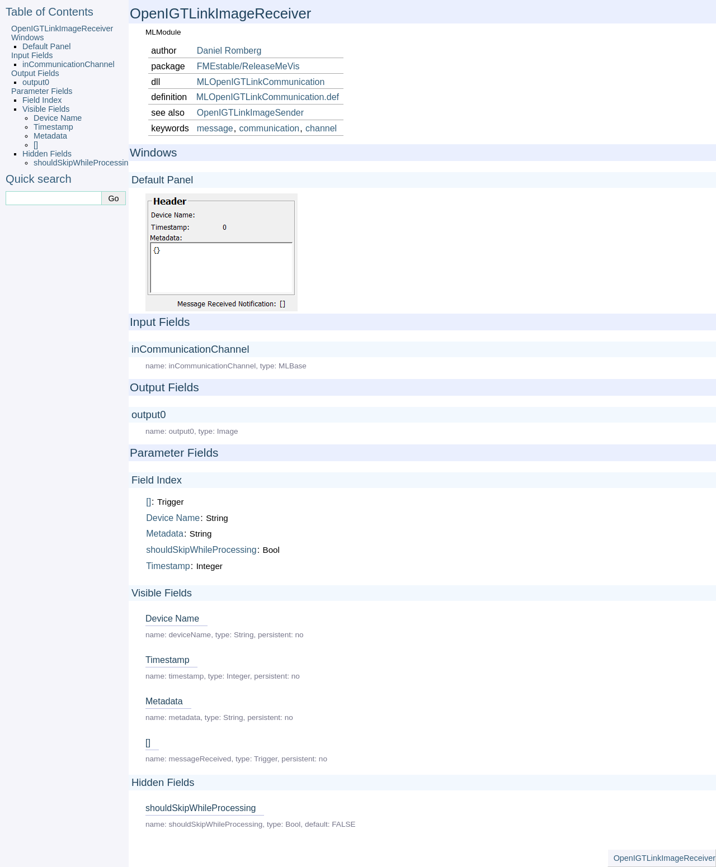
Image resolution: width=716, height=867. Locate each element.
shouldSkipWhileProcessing (83, 162)
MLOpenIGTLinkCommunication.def (267, 97)
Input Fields (32, 55)
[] (36, 144)
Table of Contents (49, 12)
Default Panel (46, 46)
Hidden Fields (47, 153)
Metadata (50, 135)
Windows (27, 37)
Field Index (42, 100)
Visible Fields (46, 109)
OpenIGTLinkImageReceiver (62, 28)
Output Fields (35, 73)
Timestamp (53, 126)
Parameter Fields (42, 91)
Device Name (58, 117)
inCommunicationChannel (68, 64)
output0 (35, 82)
